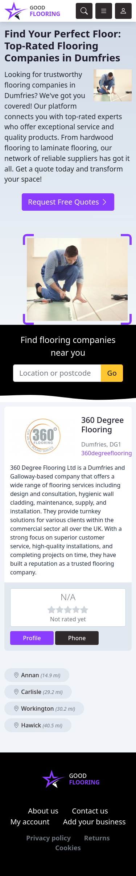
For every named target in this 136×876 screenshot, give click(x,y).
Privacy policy (48, 837)
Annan (36, 675)
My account (29, 822)
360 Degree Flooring (102, 425)
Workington (44, 708)
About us (43, 811)
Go (112, 373)
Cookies (68, 847)
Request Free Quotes (68, 202)
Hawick (37, 725)
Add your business (94, 822)
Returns (97, 837)
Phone (77, 638)
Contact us (90, 811)
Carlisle (38, 692)
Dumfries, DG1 (101, 444)
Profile (32, 638)
